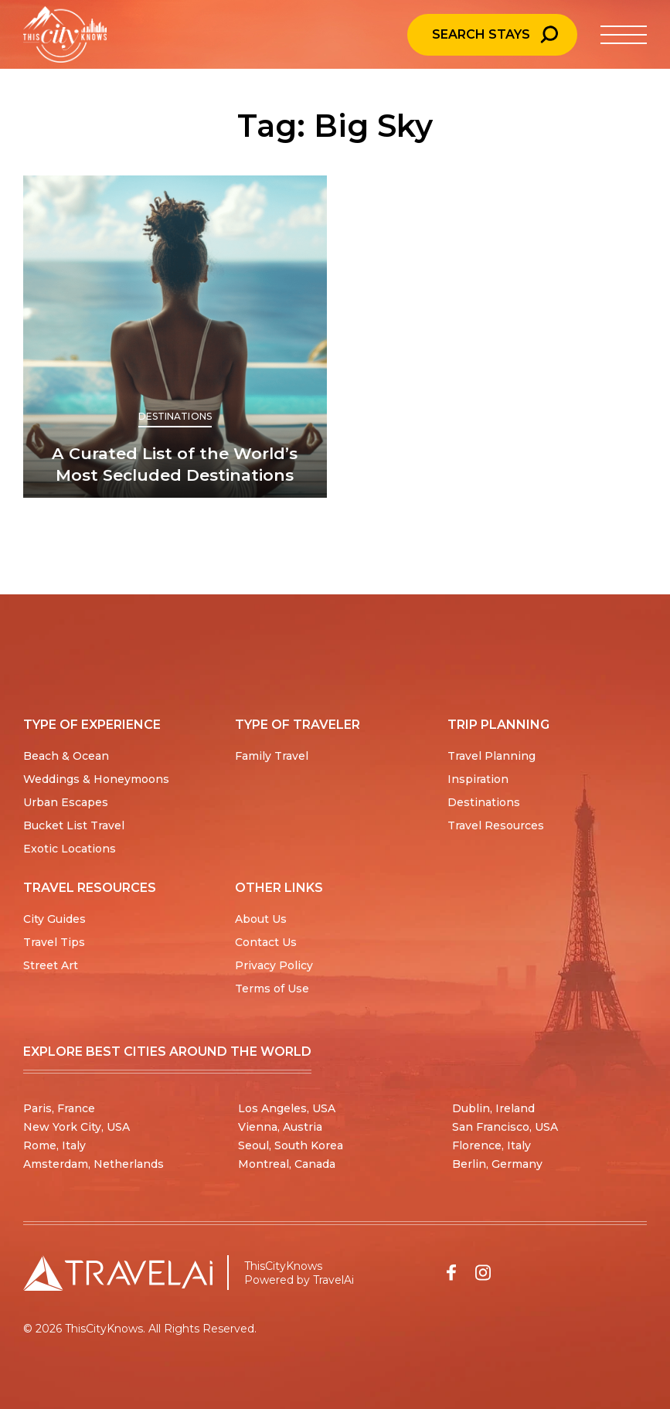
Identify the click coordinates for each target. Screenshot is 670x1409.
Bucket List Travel (73, 825)
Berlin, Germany (497, 1164)
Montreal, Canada (286, 1164)
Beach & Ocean (66, 756)
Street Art (50, 965)
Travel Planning (491, 756)
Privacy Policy (274, 965)
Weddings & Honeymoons (96, 779)
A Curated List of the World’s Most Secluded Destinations (175, 464)
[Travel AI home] (118, 1273)
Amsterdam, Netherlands (93, 1164)
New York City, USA (76, 1127)
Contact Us (266, 942)
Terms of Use (272, 988)
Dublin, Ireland (493, 1108)
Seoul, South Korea (290, 1145)
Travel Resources (495, 825)
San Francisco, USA (505, 1127)
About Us (261, 919)
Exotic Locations (69, 849)
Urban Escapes (65, 802)
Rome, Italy (54, 1145)
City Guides (54, 919)
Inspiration (477, 779)
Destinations (175, 416)
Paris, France (59, 1108)
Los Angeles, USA (286, 1108)
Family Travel (271, 756)
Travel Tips (54, 942)
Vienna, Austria (280, 1127)
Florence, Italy (491, 1145)
